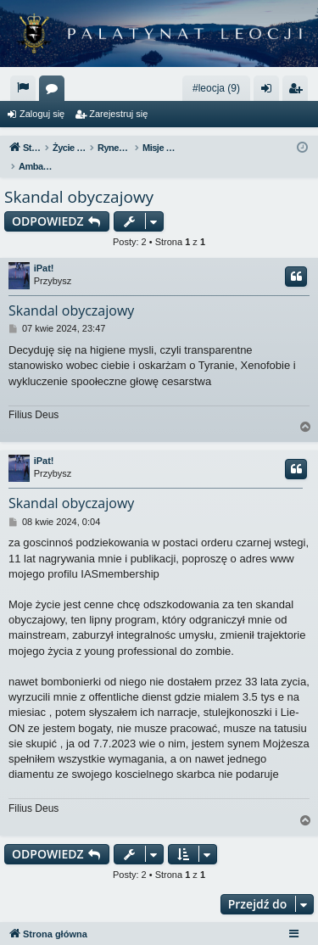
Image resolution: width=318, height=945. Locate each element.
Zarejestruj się (118, 114)
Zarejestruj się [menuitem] (298, 91)
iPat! (44, 250)
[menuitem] (23, 88)
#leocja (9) (216, 88)
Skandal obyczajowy (78, 179)
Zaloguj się (42, 114)
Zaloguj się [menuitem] (270, 91)
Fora (55, 91)
